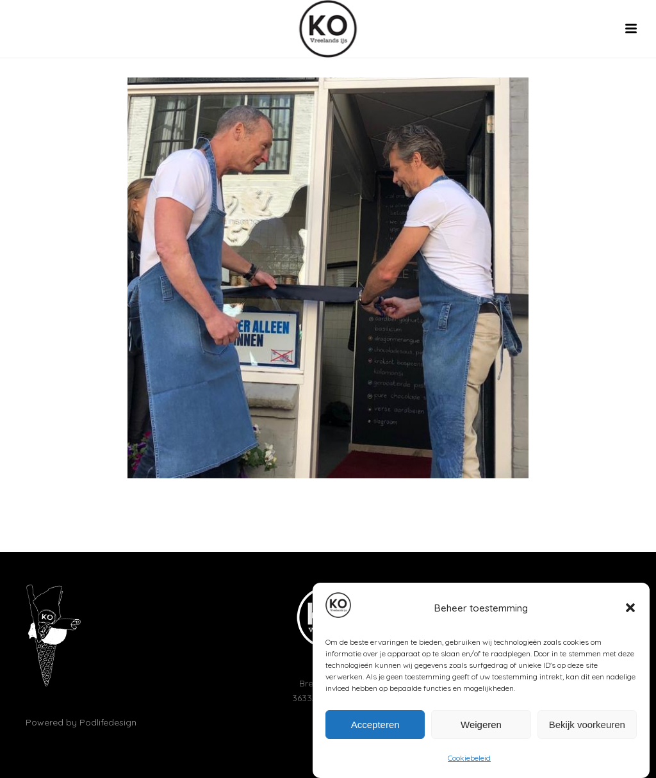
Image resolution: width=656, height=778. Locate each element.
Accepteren (375, 727)
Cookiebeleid (469, 761)
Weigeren (481, 727)
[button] (630, 610)
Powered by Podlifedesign (81, 722)
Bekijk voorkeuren (587, 727)
